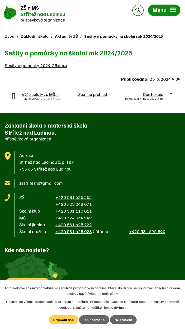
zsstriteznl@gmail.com (41, 183)
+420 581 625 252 (74, 197)
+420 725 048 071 (74, 204)
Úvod (9, 36)
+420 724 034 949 (74, 217)
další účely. (110, 293)
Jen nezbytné (94, 320)
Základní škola (35, 36)
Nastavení (123, 320)
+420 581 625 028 (74, 231)
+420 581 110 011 (74, 211)
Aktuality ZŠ (66, 36)
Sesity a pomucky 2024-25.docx (36, 65)
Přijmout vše (63, 320)
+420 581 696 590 (147, 231)
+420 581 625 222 (74, 224)
